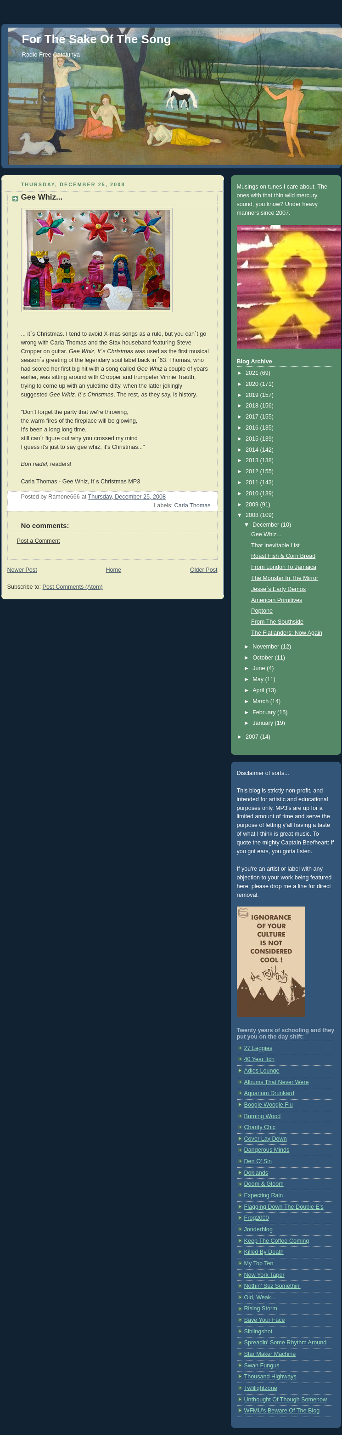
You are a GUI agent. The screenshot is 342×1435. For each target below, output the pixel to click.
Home (113, 570)
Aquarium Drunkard (269, 1093)
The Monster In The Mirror (284, 578)
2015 (253, 439)
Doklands (256, 1173)
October (263, 657)
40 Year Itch (259, 1059)
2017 (253, 416)
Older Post (204, 570)
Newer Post (22, 570)
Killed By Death (264, 1252)
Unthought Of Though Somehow (285, 1399)
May (258, 679)
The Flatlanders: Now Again (286, 633)
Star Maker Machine (270, 1354)
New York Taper (264, 1275)
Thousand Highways (270, 1376)
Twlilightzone (260, 1388)
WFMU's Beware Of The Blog (282, 1410)
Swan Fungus (262, 1365)
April (259, 690)
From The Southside (277, 622)
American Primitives (276, 600)
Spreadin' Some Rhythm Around (285, 1342)
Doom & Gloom (264, 1184)
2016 (253, 428)
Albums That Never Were (276, 1082)
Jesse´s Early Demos (278, 589)
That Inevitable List (275, 545)
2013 (253, 460)
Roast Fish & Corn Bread (283, 556)
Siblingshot (258, 1331)
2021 (253, 373)
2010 (253, 493)
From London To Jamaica (283, 567)
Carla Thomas (192, 505)
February (264, 712)
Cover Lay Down (265, 1139)
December (266, 525)
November (266, 646)
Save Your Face (264, 1320)
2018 (253, 405)
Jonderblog (258, 1229)
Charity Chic (260, 1127)
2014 (253, 450)
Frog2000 (256, 1218)
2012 (253, 471)
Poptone (262, 611)
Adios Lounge (262, 1071)
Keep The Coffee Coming (276, 1241)
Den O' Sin (258, 1161)
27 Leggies (258, 1048)
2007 (253, 737)
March (261, 701)
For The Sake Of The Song (96, 39)
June (259, 668)
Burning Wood (262, 1116)
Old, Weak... (260, 1297)
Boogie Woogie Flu (268, 1105)
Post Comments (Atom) (73, 587)
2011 (253, 482)
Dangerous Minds (267, 1150)
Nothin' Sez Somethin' (272, 1286)
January (263, 723)
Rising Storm (260, 1308)
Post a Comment (38, 541)
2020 (253, 384)
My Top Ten (259, 1263)
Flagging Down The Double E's (284, 1207)
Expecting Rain (263, 1195)
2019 (253, 395)
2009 (253, 504)
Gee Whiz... (266, 534)
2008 (253, 515)
